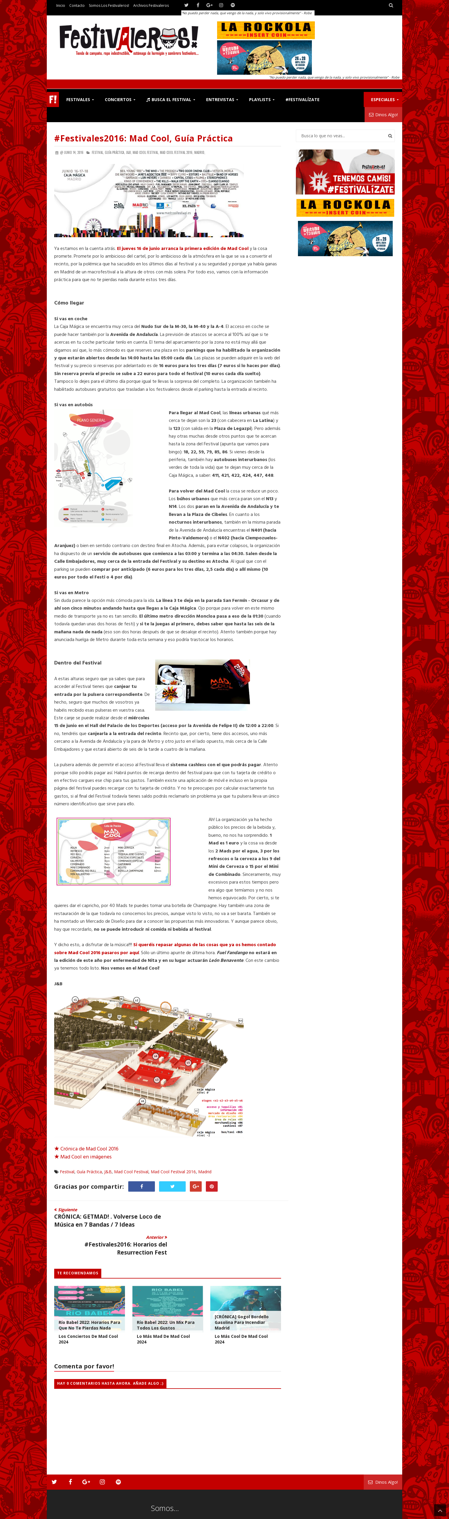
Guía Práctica (89, 1171)
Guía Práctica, (115, 152)
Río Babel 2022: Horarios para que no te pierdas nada (89, 1297)
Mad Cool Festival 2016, (176, 152)
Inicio (60, 5)
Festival (67, 1171)
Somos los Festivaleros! (109, 5)
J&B (108, 1171)
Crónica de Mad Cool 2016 (86, 1149)
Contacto (77, 5)
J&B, (129, 152)
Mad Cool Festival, (146, 152)
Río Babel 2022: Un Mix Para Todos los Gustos (166, 1297)
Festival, (98, 152)
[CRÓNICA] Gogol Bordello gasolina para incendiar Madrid (242, 1294)
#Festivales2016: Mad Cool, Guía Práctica (143, 138)
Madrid (204, 1171)
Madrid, (199, 152)
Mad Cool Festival (131, 1171)
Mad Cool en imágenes (83, 1157)
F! (52, 99)
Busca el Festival (168, 99)
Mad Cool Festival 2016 (173, 1171)
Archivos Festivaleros (151, 5)
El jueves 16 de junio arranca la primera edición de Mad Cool (182, 249)
